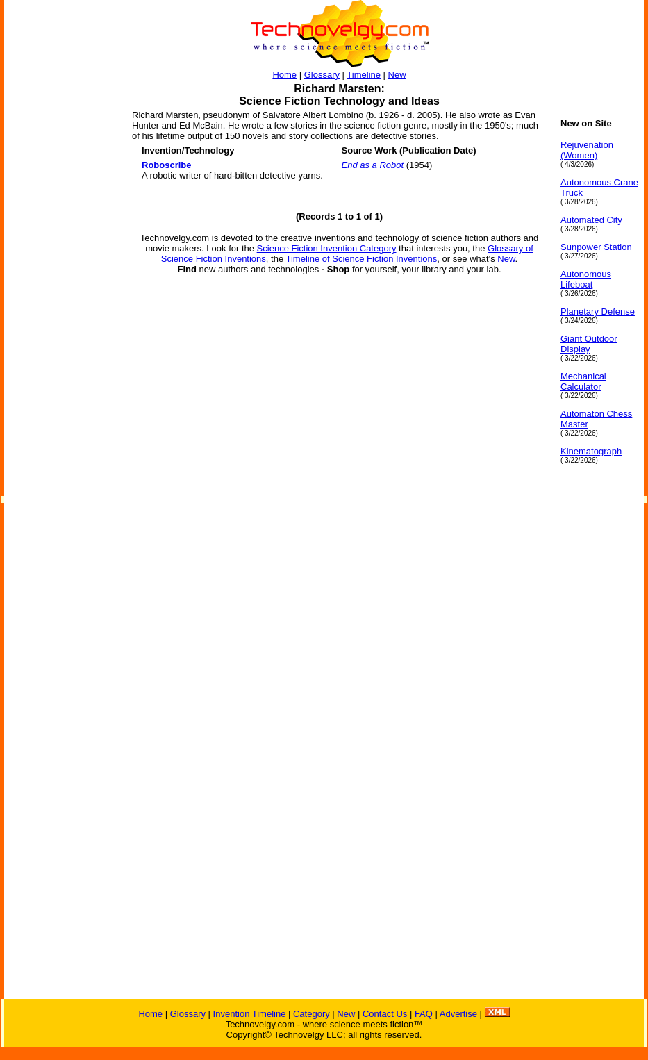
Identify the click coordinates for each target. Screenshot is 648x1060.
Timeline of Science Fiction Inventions (362, 259)
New (397, 74)
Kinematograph (591, 451)
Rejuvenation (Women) (586, 150)
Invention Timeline (249, 1014)
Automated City (591, 220)
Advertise (458, 1014)
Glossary (322, 74)
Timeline (364, 74)
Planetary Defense (597, 311)
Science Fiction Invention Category (327, 248)
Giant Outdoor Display (588, 343)
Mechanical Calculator (583, 381)
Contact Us (385, 1014)
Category (311, 1014)
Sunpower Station (596, 247)
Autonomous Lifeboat (585, 279)
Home (284, 74)
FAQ (424, 1014)
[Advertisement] (59, 326)
